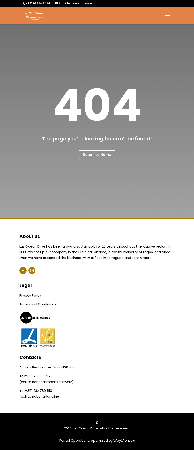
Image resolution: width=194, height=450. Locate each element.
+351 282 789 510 (38, 390)
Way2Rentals (124, 440)
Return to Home (97, 154)
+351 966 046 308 (42, 376)
